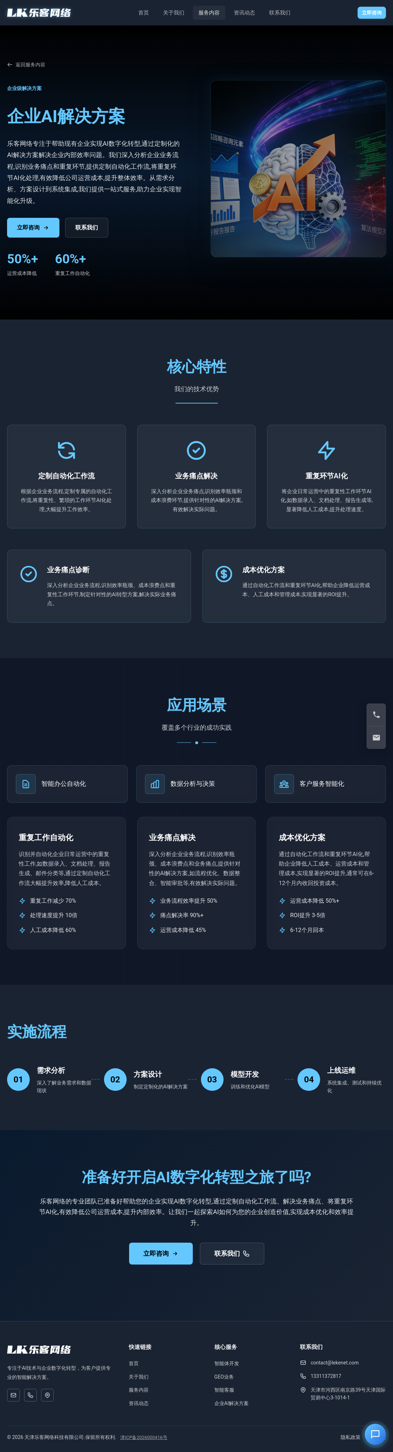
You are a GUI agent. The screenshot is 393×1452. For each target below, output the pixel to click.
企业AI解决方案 (231, 1403)
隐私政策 (350, 1437)
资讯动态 (244, 13)
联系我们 (279, 13)
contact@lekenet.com (335, 1363)
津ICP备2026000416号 (143, 1437)
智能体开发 (226, 1363)
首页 (143, 13)
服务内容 (209, 13)
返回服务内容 (26, 64)
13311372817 (326, 1376)
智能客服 (224, 1390)
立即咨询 (372, 13)
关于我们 (173, 13)
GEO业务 (224, 1377)
